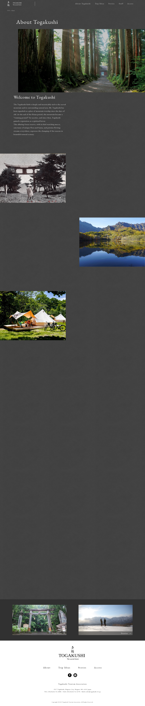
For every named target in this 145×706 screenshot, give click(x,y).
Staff (121, 4)
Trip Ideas (99, 4)
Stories (111, 4)
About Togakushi (83, 4)
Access (130, 4)
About (47, 667)
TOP (8, 10)
